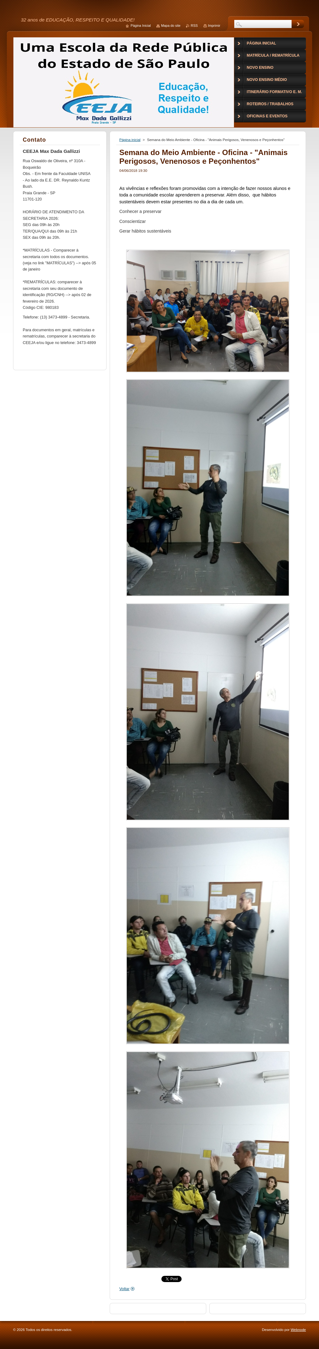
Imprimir (214, 25)
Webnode (298, 1330)
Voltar (124, 1288)
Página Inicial (141, 25)
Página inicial (129, 140)
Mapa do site (170, 25)
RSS (194, 25)
